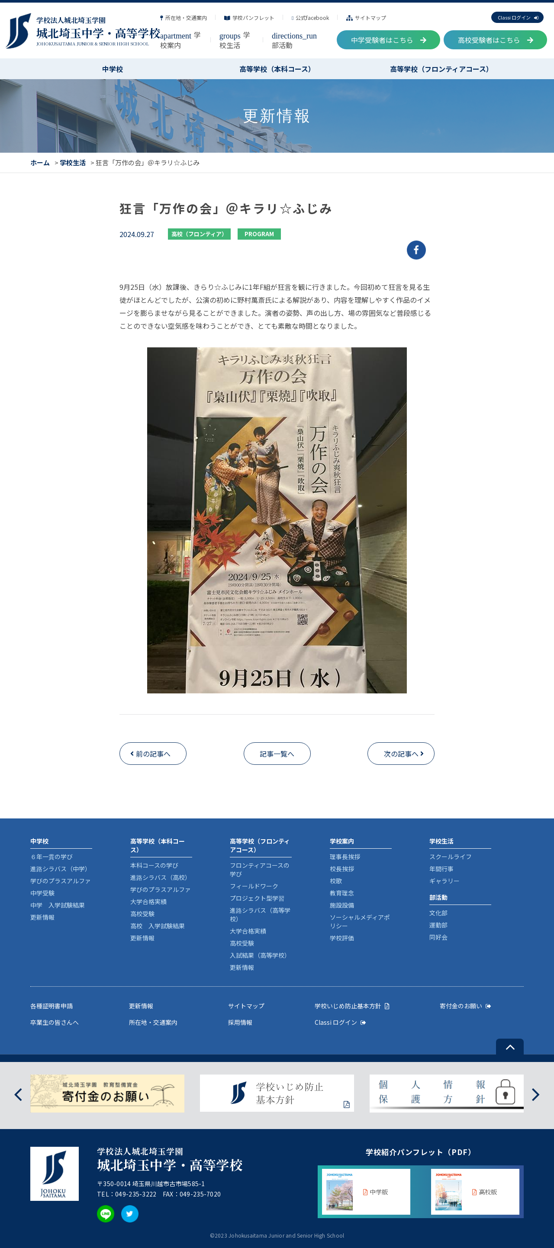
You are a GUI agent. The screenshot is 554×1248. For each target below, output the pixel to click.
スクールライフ (450, 856)
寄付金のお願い (465, 1005)
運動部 (438, 925)
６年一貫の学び (51, 856)
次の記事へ (401, 753)
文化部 (438, 912)
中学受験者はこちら (388, 40)
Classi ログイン (518, 17)
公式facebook (310, 17)
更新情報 (42, 917)
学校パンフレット (249, 17)
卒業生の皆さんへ (54, 1022)
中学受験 (42, 893)
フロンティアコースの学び (260, 869)
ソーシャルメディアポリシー (360, 921)
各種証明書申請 (51, 1005)
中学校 (112, 69)
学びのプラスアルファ (60, 880)
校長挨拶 (342, 868)
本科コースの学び (154, 865)
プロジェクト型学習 (257, 898)
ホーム (40, 162)
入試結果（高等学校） (260, 955)
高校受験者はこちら (495, 40)
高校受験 (142, 913)
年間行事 (441, 868)
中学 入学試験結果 (57, 905)
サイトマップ (366, 17)
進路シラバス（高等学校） (260, 914)
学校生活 (234, 39)
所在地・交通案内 (183, 17)
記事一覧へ (277, 753)
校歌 (336, 880)
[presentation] (18, 1093)
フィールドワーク (254, 886)
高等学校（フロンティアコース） (441, 69)
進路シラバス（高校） (160, 877)
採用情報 (240, 1022)
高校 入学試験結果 (157, 925)
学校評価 (342, 938)
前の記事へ (153, 753)
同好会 (438, 937)
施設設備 (342, 905)
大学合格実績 (148, 901)
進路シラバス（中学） (60, 868)
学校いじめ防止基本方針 (352, 1005)
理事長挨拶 (345, 856)
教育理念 (342, 893)
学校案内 (180, 39)
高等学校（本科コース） (277, 69)
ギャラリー (444, 880)
